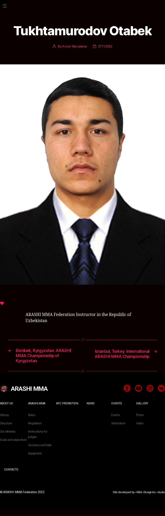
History (4, 422)
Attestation (118, 430)
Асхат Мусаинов (74, 46)
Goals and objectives (14, 447)
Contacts (11, 477)
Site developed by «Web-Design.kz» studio (136, 499)
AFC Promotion (67, 410)
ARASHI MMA (37, 410)
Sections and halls (40, 452)
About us (7, 410)
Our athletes (8, 439)
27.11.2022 (105, 46)
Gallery (142, 410)
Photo (140, 422)
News (91, 410)
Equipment (35, 460)
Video (140, 430)
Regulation (35, 430)
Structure (6, 430)
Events (116, 410)
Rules (31, 422)
